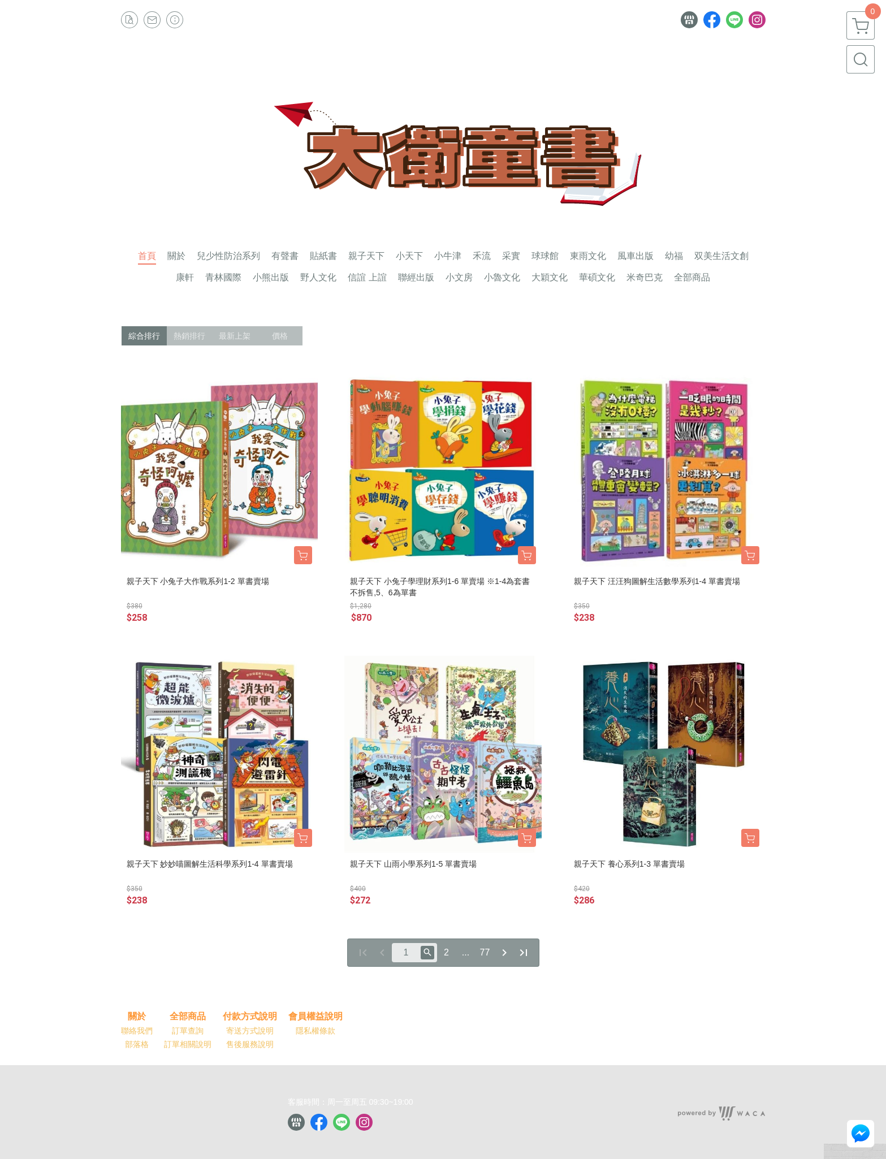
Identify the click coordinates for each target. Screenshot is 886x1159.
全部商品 (188, 1016)
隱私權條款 (315, 1031)
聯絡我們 (137, 1031)
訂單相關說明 (187, 1044)
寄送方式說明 (250, 1031)
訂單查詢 (188, 1031)
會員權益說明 (315, 1016)
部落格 (137, 1044)
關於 (137, 1016)
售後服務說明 (250, 1044)
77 (485, 952)
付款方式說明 (250, 1016)
